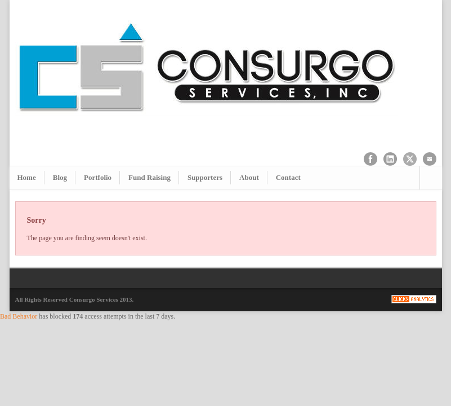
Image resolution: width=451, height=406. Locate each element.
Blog (60, 177)
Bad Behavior (18, 316)
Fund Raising (149, 177)
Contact (288, 177)
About (249, 177)
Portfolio (97, 177)
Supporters (204, 177)
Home (26, 177)
